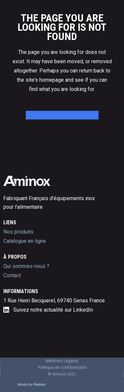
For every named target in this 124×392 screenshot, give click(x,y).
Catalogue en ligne (24, 241)
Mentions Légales (62, 361)
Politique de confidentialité (62, 367)
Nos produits (18, 232)
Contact (12, 275)
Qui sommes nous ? (26, 266)
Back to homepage (62, 116)
